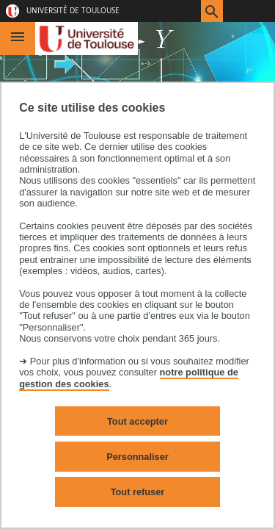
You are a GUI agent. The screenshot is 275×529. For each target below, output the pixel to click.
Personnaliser (137, 456)
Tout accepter (137, 421)
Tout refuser (138, 491)
